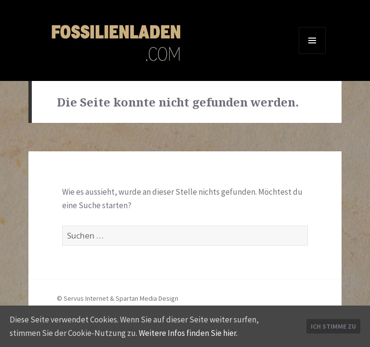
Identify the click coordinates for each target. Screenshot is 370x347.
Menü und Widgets (312, 53)
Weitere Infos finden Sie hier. (188, 333)
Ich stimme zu (333, 326)
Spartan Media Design (147, 298)
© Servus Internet (82, 298)
